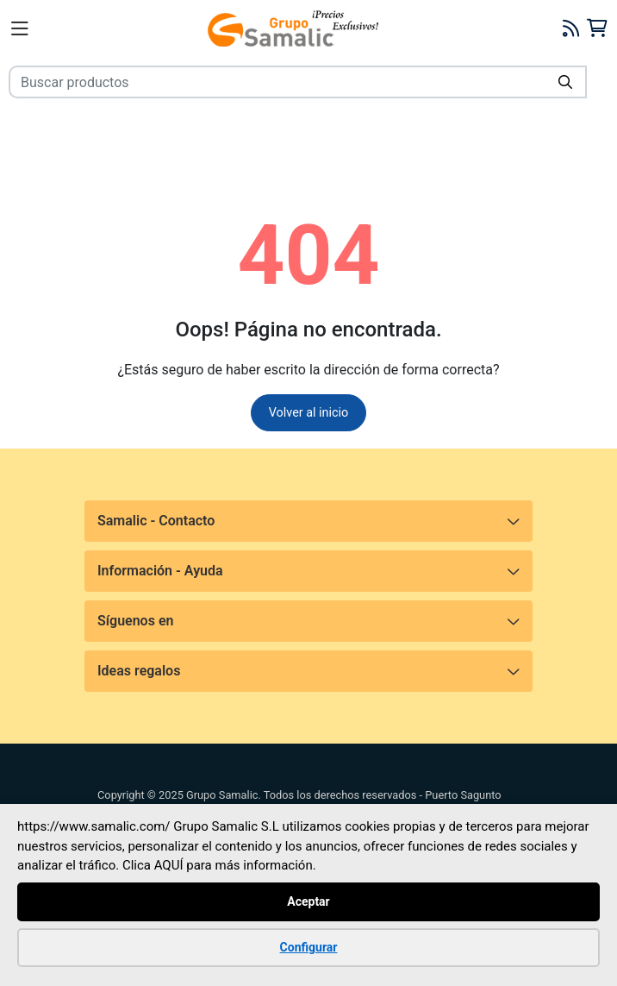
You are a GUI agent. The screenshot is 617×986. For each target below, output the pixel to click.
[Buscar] (565, 82)
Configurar (309, 946)
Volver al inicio (309, 412)
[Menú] (19, 28)
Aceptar (308, 900)
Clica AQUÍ (153, 865)
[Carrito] (597, 28)
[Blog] (571, 28)
